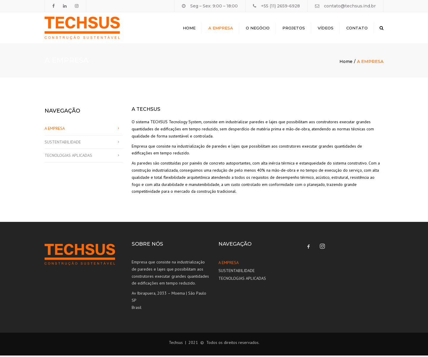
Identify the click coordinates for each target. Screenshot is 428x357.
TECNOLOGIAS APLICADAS (68, 156)
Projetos (293, 28)
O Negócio (258, 28)
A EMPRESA (55, 129)
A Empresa (220, 28)
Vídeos (325, 28)
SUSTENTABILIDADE (63, 143)
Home (189, 28)
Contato (357, 28)
